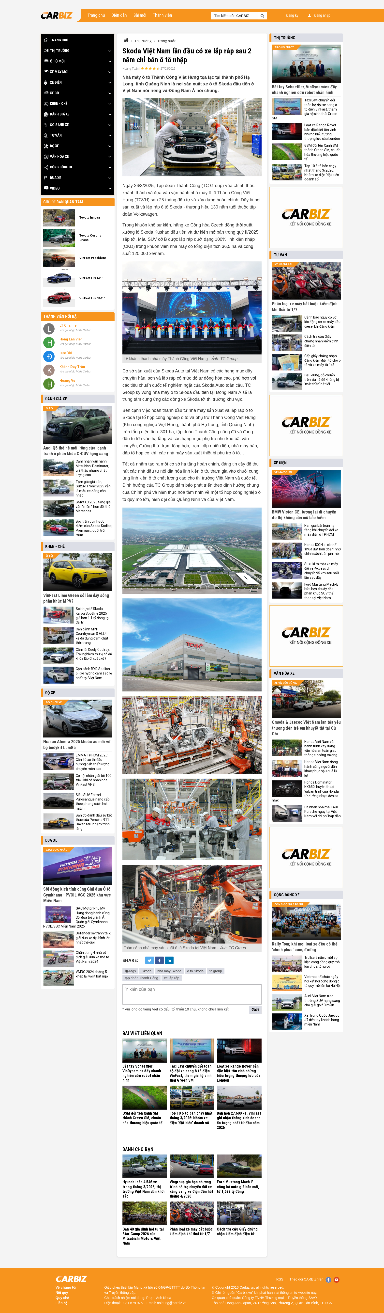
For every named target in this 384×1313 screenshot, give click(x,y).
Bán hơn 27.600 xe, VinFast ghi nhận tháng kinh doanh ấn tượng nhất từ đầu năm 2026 (239, 1120)
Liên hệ (62, 1303)
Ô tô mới (54, 61)
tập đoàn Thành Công (141, 978)
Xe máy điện (283, 472)
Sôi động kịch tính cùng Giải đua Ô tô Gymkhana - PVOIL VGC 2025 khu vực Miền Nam (77, 894)
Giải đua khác (56, 849)
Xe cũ (51, 93)
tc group (215, 971)
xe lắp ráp (171, 978)
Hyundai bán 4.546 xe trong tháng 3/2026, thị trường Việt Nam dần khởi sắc (143, 1189)
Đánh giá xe (57, 114)
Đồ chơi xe (54, 702)
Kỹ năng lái (283, 264)
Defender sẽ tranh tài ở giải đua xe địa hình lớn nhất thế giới (93, 937)
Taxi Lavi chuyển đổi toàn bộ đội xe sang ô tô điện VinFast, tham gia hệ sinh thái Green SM (190, 1073)
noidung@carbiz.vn (172, 1303)
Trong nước (284, 47)
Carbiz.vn (247, 1287)
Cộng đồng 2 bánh (288, 904)
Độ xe (51, 146)
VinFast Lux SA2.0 (92, 298)
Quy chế (62, 1298)
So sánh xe (56, 125)
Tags (130, 971)
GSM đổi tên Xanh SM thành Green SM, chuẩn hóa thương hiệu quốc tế (142, 1118)
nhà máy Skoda (169, 971)
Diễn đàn (119, 15)
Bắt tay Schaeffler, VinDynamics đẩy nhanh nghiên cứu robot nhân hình (141, 1073)
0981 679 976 (132, 1303)
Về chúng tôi (66, 1287)
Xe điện (53, 82)
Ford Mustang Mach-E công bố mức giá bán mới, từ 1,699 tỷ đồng (238, 1187)
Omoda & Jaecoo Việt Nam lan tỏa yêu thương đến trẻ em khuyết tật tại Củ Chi (306, 728)
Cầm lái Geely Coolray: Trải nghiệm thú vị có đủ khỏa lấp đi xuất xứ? (94, 654)
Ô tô (49, 408)
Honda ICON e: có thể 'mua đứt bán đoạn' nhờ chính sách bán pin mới (322, 549)
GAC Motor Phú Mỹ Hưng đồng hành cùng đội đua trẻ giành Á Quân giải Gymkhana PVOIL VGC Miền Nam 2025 (76, 917)
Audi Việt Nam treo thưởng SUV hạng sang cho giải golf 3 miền (322, 1000)
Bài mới (139, 15)
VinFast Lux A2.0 (91, 278)
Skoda (146, 971)
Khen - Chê (56, 103)
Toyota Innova (89, 217)
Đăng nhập (319, 15)
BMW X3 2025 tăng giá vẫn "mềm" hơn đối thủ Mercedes (93, 506)
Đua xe (52, 178)
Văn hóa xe (56, 156)
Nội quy (62, 1293)
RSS (279, 1279)
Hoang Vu (67, 381)
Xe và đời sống (285, 683)
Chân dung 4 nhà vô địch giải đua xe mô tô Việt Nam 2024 (92, 957)
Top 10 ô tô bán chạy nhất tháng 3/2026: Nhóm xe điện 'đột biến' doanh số (191, 1118)
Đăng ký (292, 15)
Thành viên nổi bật (61, 316)
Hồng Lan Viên (71, 339)
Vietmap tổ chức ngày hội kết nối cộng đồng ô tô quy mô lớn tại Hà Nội (322, 981)
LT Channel (68, 325)
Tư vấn (53, 135)
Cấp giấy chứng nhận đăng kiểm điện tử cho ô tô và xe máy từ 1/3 (322, 360)
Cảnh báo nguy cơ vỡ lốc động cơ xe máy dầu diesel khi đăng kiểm (322, 321)
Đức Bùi (65, 353)
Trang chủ (96, 15)
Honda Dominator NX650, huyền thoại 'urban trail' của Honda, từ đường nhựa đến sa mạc (306, 791)
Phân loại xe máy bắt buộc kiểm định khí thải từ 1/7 (191, 1231)
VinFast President (92, 258)
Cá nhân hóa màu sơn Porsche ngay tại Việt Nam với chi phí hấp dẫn (322, 811)
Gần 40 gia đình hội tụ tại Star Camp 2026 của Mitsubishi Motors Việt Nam (143, 1236)
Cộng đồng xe (58, 167)
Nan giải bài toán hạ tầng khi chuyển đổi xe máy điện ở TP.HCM (321, 530)
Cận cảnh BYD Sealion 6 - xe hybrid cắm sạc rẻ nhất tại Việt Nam (94, 673)
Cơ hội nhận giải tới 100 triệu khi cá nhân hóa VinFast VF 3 (93, 780)
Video (52, 188)
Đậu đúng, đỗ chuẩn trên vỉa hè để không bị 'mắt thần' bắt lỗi (321, 379)
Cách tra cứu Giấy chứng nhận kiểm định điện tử (237, 1231)
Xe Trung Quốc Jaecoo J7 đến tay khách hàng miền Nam (322, 1019)
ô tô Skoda (195, 971)
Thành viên (162, 15)
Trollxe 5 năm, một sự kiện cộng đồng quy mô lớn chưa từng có (322, 962)
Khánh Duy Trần (72, 367)
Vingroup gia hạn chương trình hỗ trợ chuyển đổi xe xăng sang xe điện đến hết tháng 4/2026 (191, 1189)
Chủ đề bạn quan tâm (63, 202)
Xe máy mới (56, 72)
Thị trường (56, 50)
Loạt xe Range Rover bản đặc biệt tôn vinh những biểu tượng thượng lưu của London (238, 1073)
